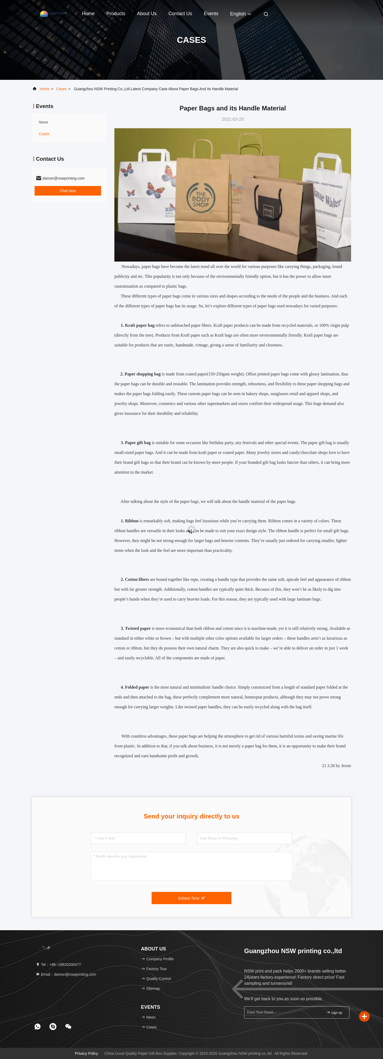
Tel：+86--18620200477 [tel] (58, 964)
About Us (147, 13)
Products (115, 13)
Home (88, 13)
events (211, 13)
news (43, 122)
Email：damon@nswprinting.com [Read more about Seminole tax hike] (66, 974)
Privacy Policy (86, 1053)
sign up (334, 1012)
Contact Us (180, 13)
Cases (61, 89)
